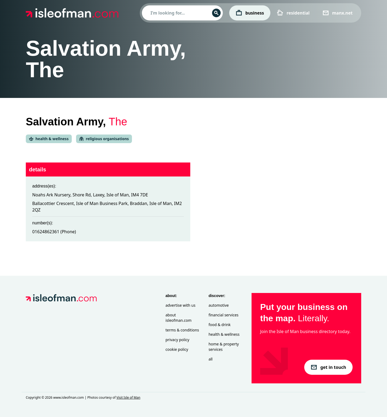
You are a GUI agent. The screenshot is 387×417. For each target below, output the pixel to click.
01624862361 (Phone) (54, 232)
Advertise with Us (180, 305)
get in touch (328, 367)
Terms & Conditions (182, 330)
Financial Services (223, 314)
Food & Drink (220, 324)
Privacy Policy (177, 339)
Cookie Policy (177, 349)
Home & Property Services (224, 346)
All (211, 359)
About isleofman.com (179, 317)
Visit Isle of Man (128, 397)
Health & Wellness (224, 334)
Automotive (219, 305)
